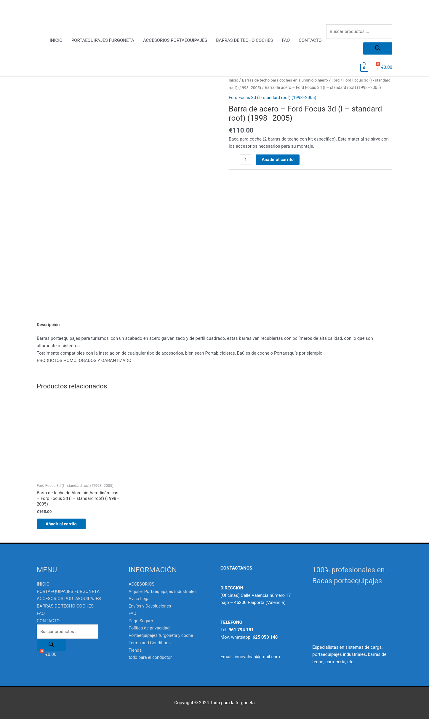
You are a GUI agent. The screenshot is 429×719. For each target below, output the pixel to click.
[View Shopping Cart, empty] (364, 67)
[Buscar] (377, 49)
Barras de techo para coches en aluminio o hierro (286, 80)
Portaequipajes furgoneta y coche (162, 635)
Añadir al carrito (278, 167)
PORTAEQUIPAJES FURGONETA (102, 40)
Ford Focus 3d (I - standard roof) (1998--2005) (274, 105)
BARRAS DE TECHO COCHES (244, 40)
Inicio (233, 80)
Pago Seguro (141, 620)
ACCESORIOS (142, 584)
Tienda (135, 650)
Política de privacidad (150, 628)
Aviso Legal (140, 598)
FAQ (286, 40)
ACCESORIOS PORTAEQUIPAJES (175, 40)
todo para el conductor (151, 657)
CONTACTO (310, 40)
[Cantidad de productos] (246, 167)
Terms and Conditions (150, 642)
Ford (339, 80)
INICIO (56, 40)
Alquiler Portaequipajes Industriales (164, 591)
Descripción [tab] (48, 323)
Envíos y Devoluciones (150, 606)
